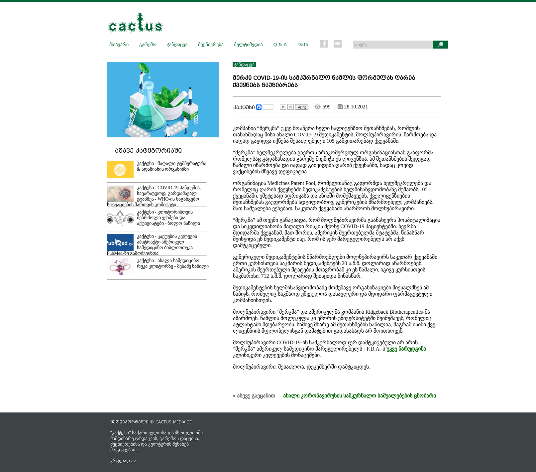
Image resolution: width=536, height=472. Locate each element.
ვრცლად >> (123, 460)
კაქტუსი (244, 107)
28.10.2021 (353, 106)
